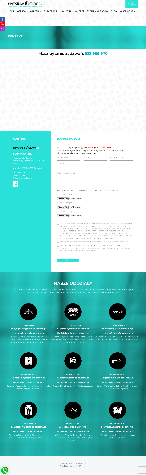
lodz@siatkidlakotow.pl (74, 427)
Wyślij (67, 260)
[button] (22, 11)
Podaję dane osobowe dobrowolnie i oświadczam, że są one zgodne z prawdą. (95, 242)
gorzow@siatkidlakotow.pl (118, 378)
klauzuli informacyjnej (96, 246)
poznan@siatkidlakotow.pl (118, 328)
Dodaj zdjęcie (66, 194)
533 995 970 (96, 53)
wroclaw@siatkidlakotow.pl (119, 427)
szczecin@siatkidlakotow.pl (30, 378)
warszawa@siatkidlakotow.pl (30, 427)
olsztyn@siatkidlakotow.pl (74, 378)
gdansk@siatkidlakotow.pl (74, 328)
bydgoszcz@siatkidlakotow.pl (29, 328)
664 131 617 (30, 325)
